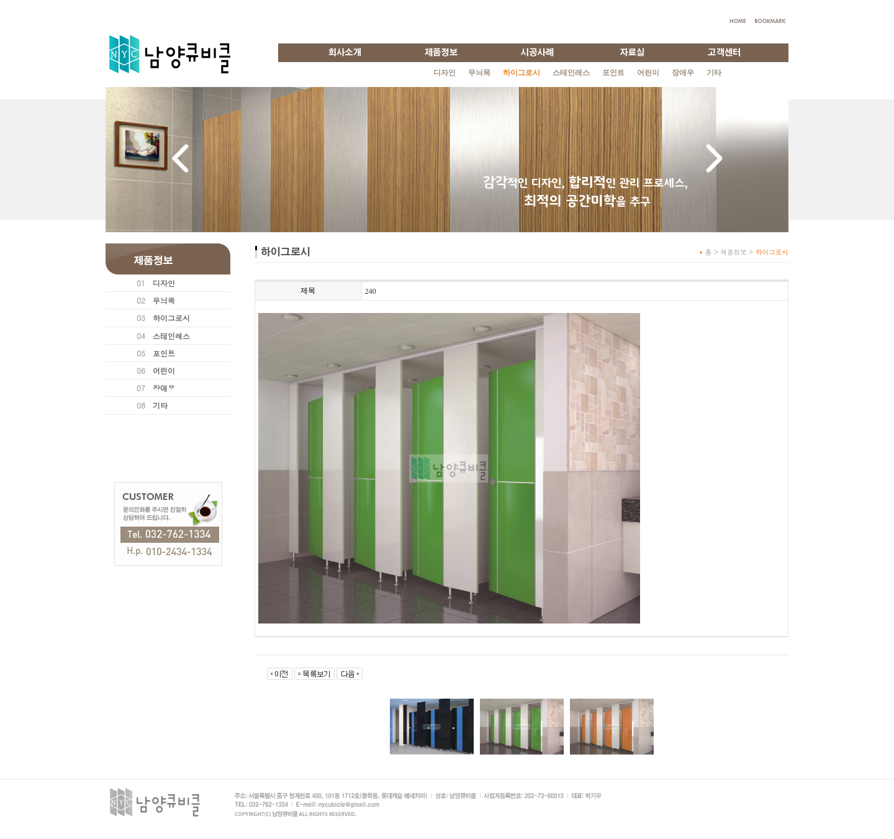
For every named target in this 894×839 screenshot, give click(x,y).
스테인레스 (571, 72)
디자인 (444, 72)
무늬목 (479, 72)
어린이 (648, 72)
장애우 (683, 72)
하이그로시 (171, 317)
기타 (714, 72)
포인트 (613, 72)
